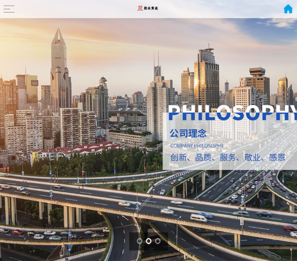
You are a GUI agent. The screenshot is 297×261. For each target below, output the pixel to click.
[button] (139, 241)
